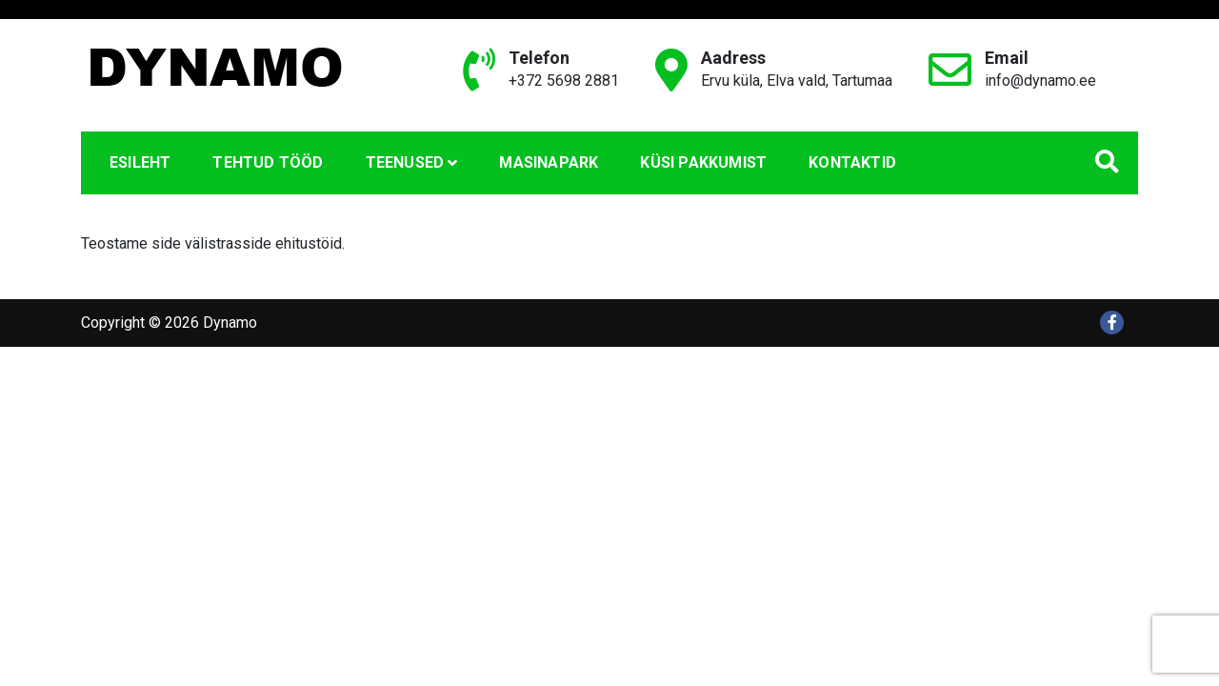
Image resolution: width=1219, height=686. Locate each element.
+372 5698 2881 (564, 80)
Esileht (140, 162)
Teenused (405, 162)
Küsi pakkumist (703, 162)
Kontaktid (852, 162)
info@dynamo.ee (1040, 80)
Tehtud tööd (267, 162)
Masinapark (548, 162)
